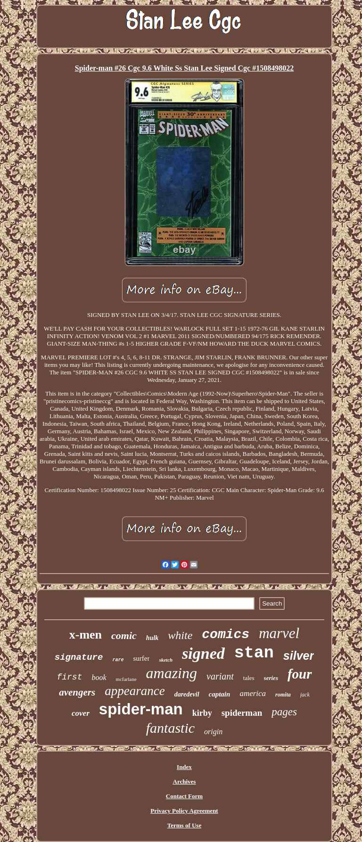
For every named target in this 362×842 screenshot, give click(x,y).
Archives (184, 781)
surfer (141, 658)
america (252, 693)
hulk (152, 637)
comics (225, 634)
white (180, 635)
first (69, 677)
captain (219, 694)
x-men (85, 634)
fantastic (170, 728)
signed (203, 653)
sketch (166, 660)
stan (254, 653)
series (271, 677)
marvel (279, 633)
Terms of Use (184, 825)
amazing (171, 672)
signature (79, 657)
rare (117, 660)
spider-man (141, 709)
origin (213, 732)
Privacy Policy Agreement (184, 810)
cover (81, 713)
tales (249, 677)
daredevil (186, 694)
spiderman (242, 713)
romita (283, 694)
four (300, 673)
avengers (77, 692)
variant (220, 676)
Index (184, 766)
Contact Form (184, 796)
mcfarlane (126, 679)
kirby (202, 713)
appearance (135, 691)
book (98, 677)
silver (298, 655)
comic (124, 635)
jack (305, 694)
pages (284, 712)
